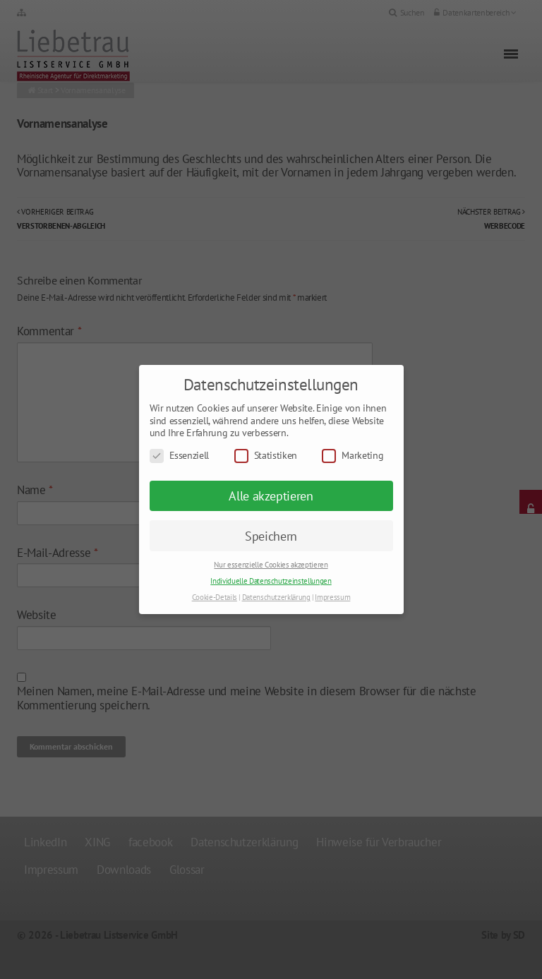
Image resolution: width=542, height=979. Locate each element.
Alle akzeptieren (271, 496)
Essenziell (180, 455)
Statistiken (265, 455)
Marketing (352, 455)
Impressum (332, 597)
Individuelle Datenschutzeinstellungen (270, 581)
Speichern (271, 536)
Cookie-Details (214, 597)
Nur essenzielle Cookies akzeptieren (270, 565)
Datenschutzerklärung (276, 597)
